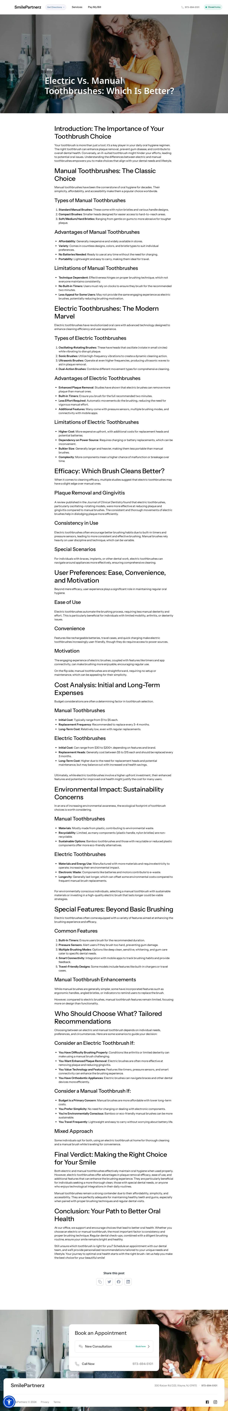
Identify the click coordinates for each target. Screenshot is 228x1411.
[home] (23, 7)
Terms (56, 1401)
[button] (55, 7)
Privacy (45, 1401)
